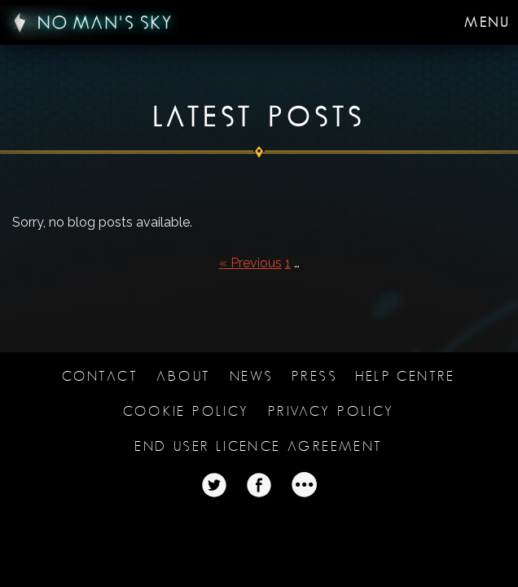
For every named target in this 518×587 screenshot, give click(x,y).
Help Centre (405, 376)
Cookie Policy (186, 411)
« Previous (250, 263)
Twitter (214, 485)
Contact (100, 376)
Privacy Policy (331, 411)
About (183, 376)
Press (314, 376)
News (252, 376)
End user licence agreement (258, 446)
